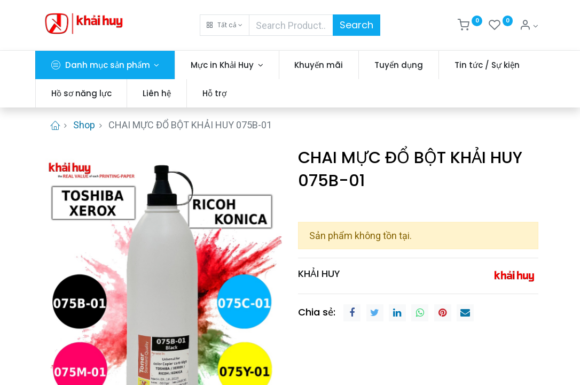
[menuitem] (325, 65)
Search (356, 25)
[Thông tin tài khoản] (528, 26)
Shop (84, 124)
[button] (224, 25)
